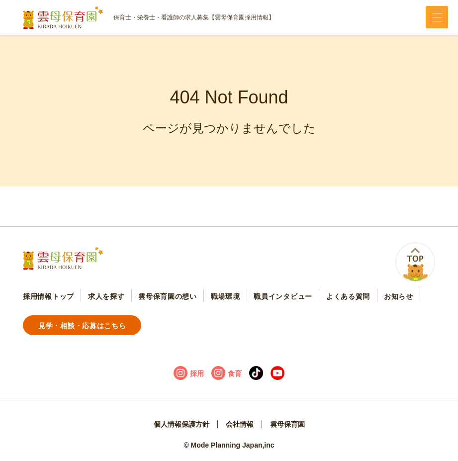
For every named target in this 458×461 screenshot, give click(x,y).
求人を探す (106, 296)
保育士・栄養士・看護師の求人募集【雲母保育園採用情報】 (149, 17)
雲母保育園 (287, 424)
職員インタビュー (283, 296)
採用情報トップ (48, 296)
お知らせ (398, 296)
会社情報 (240, 424)
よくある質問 (348, 296)
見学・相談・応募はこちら (82, 326)
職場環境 (225, 296)
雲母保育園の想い (167, 296)
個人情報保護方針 (181, 424)
